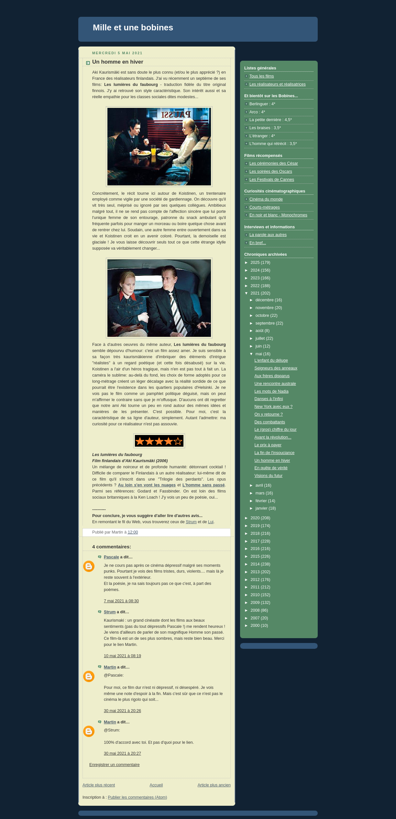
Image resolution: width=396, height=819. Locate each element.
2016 (256, 548)
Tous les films (261, 76)
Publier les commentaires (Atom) (137, 797)
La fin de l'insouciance (275, 453)
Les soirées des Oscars (270, 171)
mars (261, 493)
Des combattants (270, 422)
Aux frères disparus (272, 376)
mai (259, 354)
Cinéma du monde (266, 199)
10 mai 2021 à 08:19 (122, 656)
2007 (256, 618)
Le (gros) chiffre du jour (276, 429)
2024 (256, 270)
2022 (256, 286)
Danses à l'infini (269, 399)
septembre (266, 323)
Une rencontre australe (275, 383)
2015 (256, 556)
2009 (256, 602)
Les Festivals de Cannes (271, 179)
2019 (256, 526)
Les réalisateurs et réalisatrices (277, 84)
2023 (256, 278)
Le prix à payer (268, 445)
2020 (256, 518)
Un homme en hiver (272, 460)
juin (259, 346)
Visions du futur (269, 475)
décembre (265, 300)
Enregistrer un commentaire (114, 764)
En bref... (257, 243)
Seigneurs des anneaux (276, 368)
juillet (261, 338)
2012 (256, 579)
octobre (263, 315)
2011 (256, 587)
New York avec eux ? (274, 406)
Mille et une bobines (133, 27)
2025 (256, 262)
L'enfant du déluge (271, 360)
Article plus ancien (214, 785)
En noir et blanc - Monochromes (278, 215)
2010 (256, 595)
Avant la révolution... (273, 437)
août (260, 330)
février (262, 501)
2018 (256, 533)
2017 (256, 541)
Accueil (156, 785)
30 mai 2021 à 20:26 (122, 711)
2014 (256, 564)
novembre (265, 308)
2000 (256, 625)
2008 (256, 610)
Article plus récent (98, 785)
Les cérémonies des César (273, 163)
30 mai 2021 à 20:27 (122, 753)
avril (260, 485)
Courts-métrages (264, 207)
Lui (211, 522)
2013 (256, 572)
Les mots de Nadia (272, 391)
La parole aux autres (268, 235)
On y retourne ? (269, 414)
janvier (262, 508)
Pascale (111, 557)
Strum (191, 522)
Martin (110, 667)
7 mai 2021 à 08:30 (121, 601)
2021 (256, 293)
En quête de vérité (271, 468)
